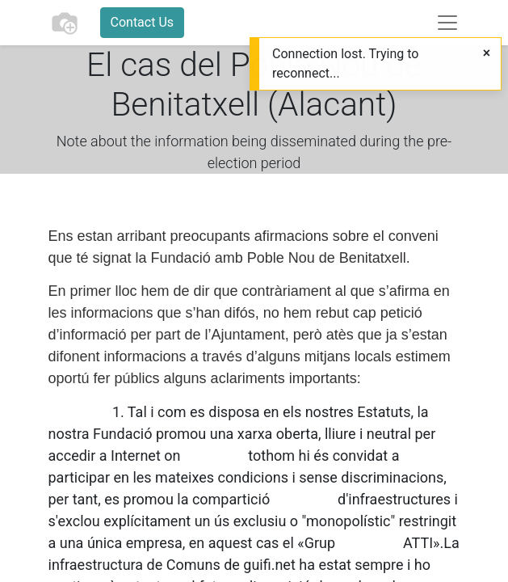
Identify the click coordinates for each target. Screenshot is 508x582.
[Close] (486, 53)
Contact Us (142, 22)
